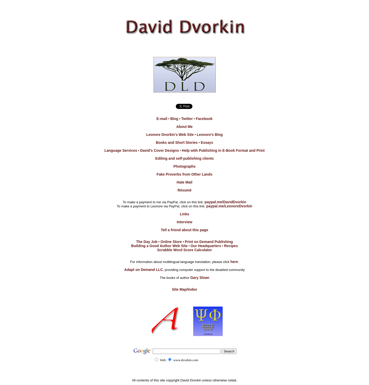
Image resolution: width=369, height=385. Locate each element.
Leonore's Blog (210, 135)
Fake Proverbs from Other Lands (184, 174)
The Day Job (146, 242)
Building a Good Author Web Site (159, 246)
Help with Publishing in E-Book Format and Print (223, 150)
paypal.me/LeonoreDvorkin (229, 206)
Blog (174, 119)
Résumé (184, 190)
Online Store (171, 242)
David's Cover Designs (159, 150)
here (234, 262)
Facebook (204, 119)
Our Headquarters (206, 246)
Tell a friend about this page (184, 230)
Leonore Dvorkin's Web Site (170, 135)
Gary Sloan (199, 278)
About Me (184, 127)
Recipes (231, 246)
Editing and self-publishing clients (184, 158)
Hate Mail (184, 182)
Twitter (187, 119)
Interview (184, 222)
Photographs (184, 166)
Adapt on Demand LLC (143, 270)
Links (184, 214)
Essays (207, 142)
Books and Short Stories (177, 142)
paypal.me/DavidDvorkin (225, 202)
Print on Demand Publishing (209, 242)
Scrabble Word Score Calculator (184, 250)
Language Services (120, 150)
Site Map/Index (184, 289)
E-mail (162, 119)
